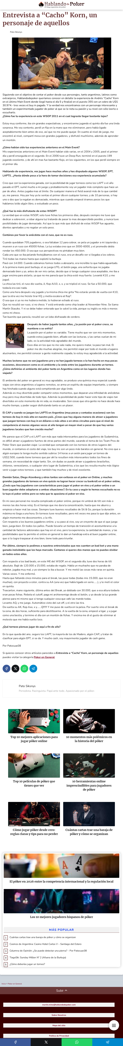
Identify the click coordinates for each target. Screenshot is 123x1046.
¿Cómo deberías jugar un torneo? (27, 964)
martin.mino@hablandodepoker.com (59, 1004)
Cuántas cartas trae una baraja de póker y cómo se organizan (43, 937)
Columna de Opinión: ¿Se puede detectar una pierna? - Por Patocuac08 (48, 950)
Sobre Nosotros (59, 1015)
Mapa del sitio (58, 1025)
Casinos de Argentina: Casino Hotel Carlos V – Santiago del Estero (45, 944)
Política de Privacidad (59, 1036)
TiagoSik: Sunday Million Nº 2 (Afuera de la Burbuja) (38, 957)
